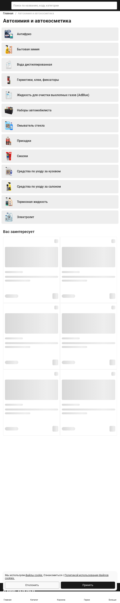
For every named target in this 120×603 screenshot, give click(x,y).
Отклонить (32, 585)
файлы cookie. (34, 575)
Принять (87, 585)
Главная (8, 13)
